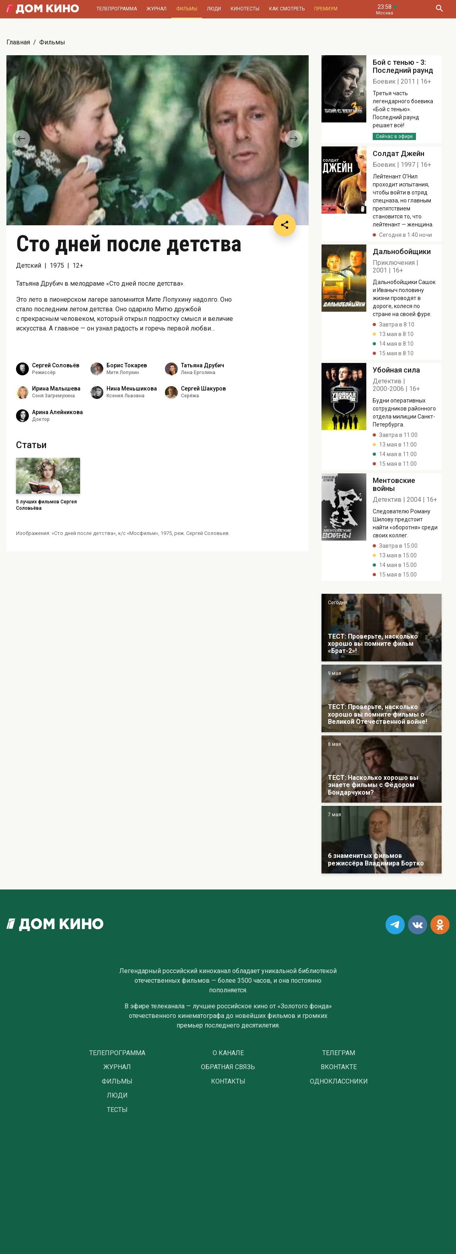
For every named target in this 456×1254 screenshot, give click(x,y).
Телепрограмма (116, 9)
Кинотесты (245, 9)
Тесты (117, 1110)
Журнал (157, 9)
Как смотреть (287, 9)
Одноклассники (339, 1081)
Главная (18, 42)
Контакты (228, 1081)
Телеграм (338, 1053)
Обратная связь (228, 1067)
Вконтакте (339, 1067)
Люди (214, 9)
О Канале (228, 1053)
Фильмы (186, 9)
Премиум (325, 9)
